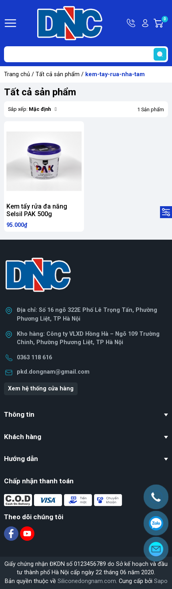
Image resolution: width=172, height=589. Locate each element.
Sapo (161, 581)
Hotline (131, 23)
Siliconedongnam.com (87, 581)
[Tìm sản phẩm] (86, 54)
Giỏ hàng (164, 23)
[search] (160, 54)
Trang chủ (17, 74)
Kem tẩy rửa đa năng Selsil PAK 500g (36, 210)
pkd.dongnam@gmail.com (53, 371)
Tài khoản (145, 23)
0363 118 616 (34, 357)
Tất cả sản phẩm (58, 74)
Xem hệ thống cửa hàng (41, 388)
